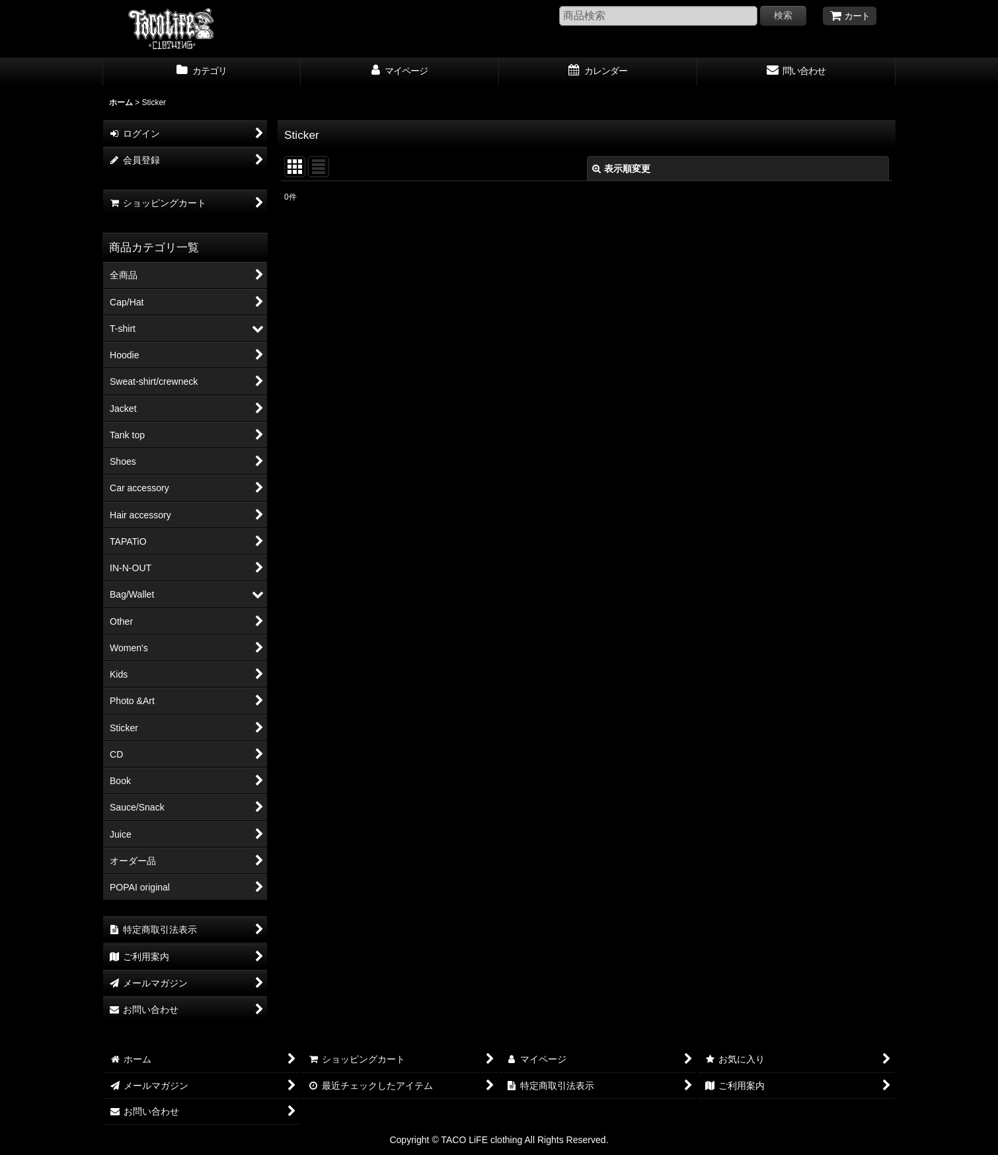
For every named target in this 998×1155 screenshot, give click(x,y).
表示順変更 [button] (621, 168)
